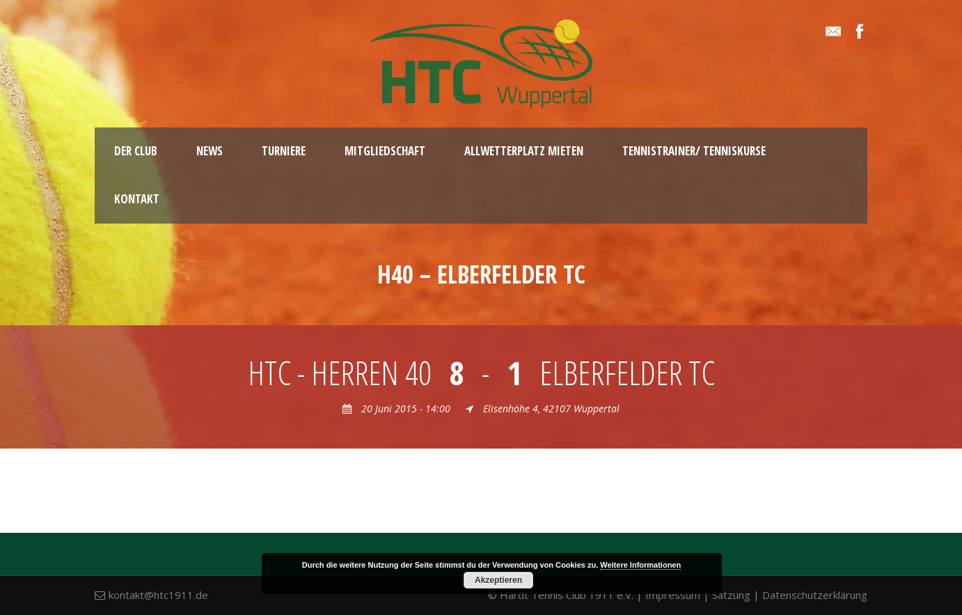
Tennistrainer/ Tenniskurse (694, 151)
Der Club (135, 151)
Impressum (672, 595)
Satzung (731, 595)
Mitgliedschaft (385, 151)
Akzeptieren (498, 580)
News (209, 151)
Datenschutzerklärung (814, 595)
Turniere (284, 151)
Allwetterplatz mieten (523, 151)
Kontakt (136, 199)
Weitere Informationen (640, 565)
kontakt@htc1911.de (158, 595)
